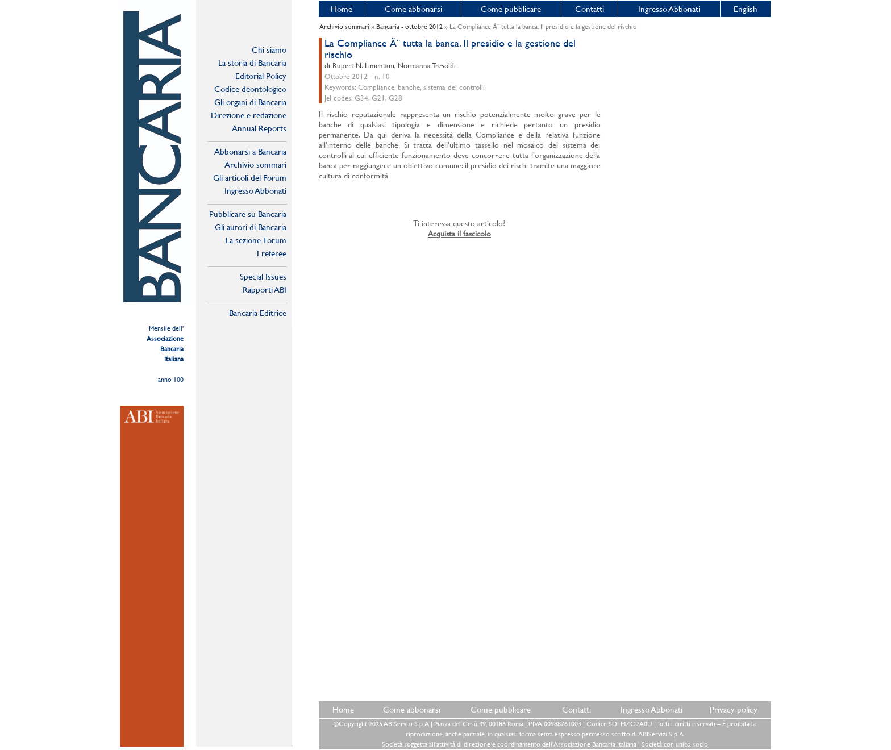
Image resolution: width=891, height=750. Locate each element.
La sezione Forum (256, 240)
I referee (271, 253)
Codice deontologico (250, 89)
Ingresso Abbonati (669, 9)
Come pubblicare (511, 9)
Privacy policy (733, 709)
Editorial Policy (260, 76)
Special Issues (263, 276)
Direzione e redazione (248, 115)
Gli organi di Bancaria (250, 102)
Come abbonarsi (413, 9)
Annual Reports (259, 128)
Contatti (589, 9)
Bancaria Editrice (257, 313)
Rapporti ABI (264, 289)
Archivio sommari (255, 164)
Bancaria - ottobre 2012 (409, 27)
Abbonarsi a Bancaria (250, 151)
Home (341, 9)
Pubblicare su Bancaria (247, 214)
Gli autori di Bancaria (250, 227)
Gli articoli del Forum (249, 177)
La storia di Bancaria (252, 63)
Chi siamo (269, 50)
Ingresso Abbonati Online (255, 191)
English (745, 9)
